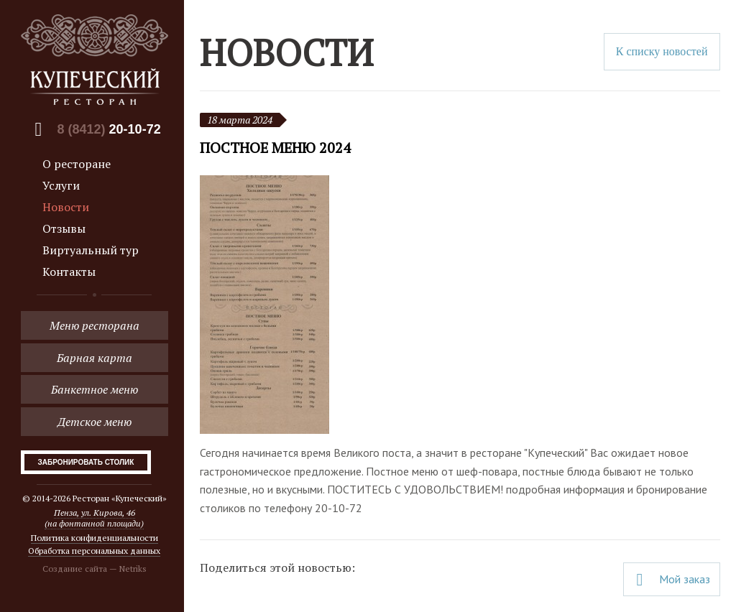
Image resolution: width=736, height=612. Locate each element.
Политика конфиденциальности (94, 537)
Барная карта (94, 358)
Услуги (61, 185)
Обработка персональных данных (94, 550)
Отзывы (64, 228)
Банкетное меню (94, 389)
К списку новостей (662, 51)
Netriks (133, 568)
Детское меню (95, 422)
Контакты (69, 271)
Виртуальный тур (90, 250)
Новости (65, 207)
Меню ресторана (94, 325)
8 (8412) (109, 129)
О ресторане (76, 164)
